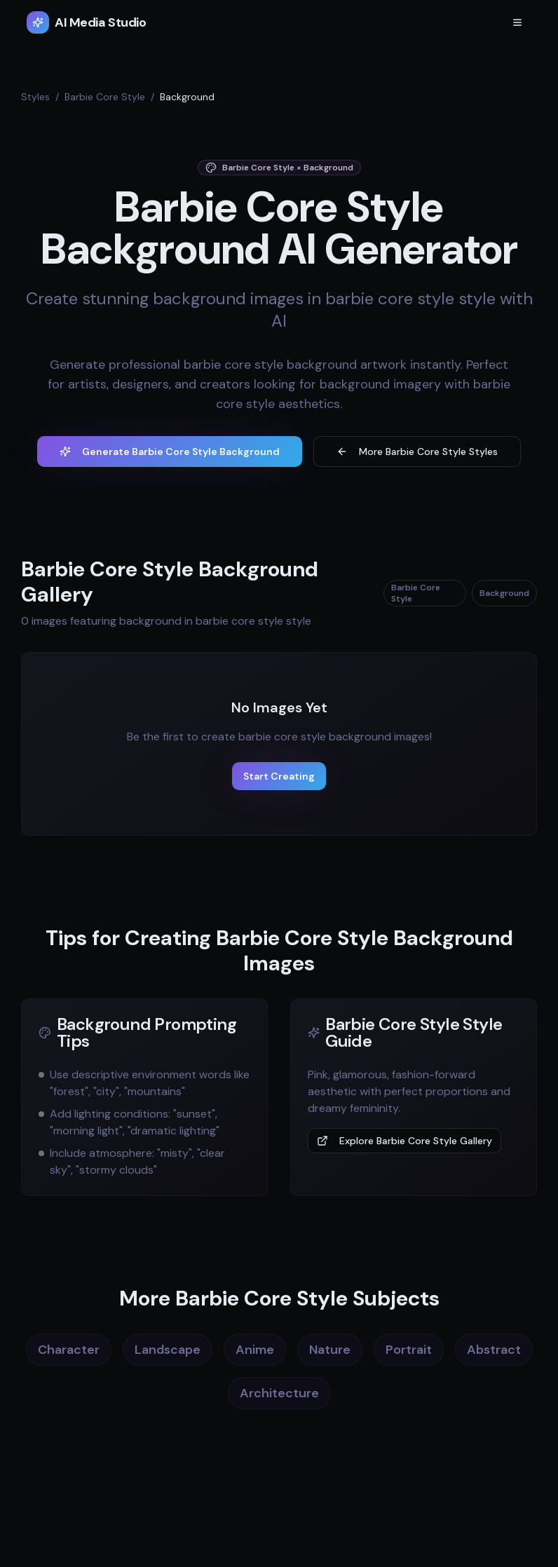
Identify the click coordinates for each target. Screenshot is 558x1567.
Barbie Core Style (104, 96)
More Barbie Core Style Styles (417, 451)
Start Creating (279, 776)
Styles (35, 96)
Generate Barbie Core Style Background (170, 451)
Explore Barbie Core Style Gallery (404, 1140)
